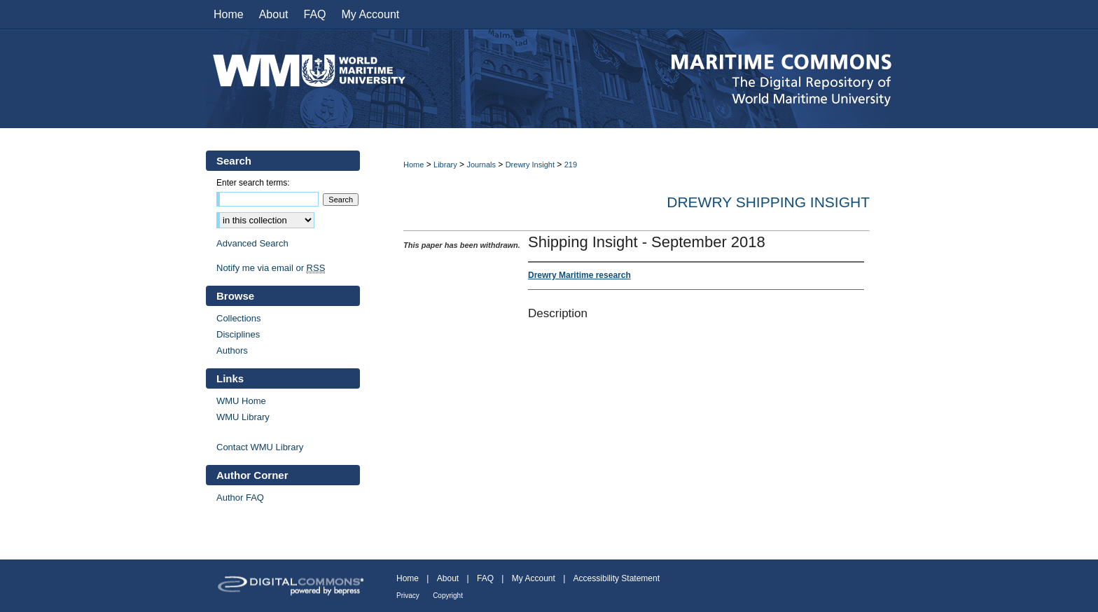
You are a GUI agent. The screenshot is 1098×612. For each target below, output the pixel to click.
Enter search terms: (253, 183)
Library (445, 164)
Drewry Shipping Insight (768, 202)
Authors (232, 350)
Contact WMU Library (259, 447)
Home (413, 164)
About (448, 578)
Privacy (407, 595)
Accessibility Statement (617, 578)
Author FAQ (240, 497)
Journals (481, 164)
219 (570, 164)
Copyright (448, 595)
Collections (238, 318)
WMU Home (241, 401)
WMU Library (243, 417)
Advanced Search (252, 243)
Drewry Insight (530, 164)
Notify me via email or (270, 268)
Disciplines (238, 334)
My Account (533, 578)
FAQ (485, 578)
